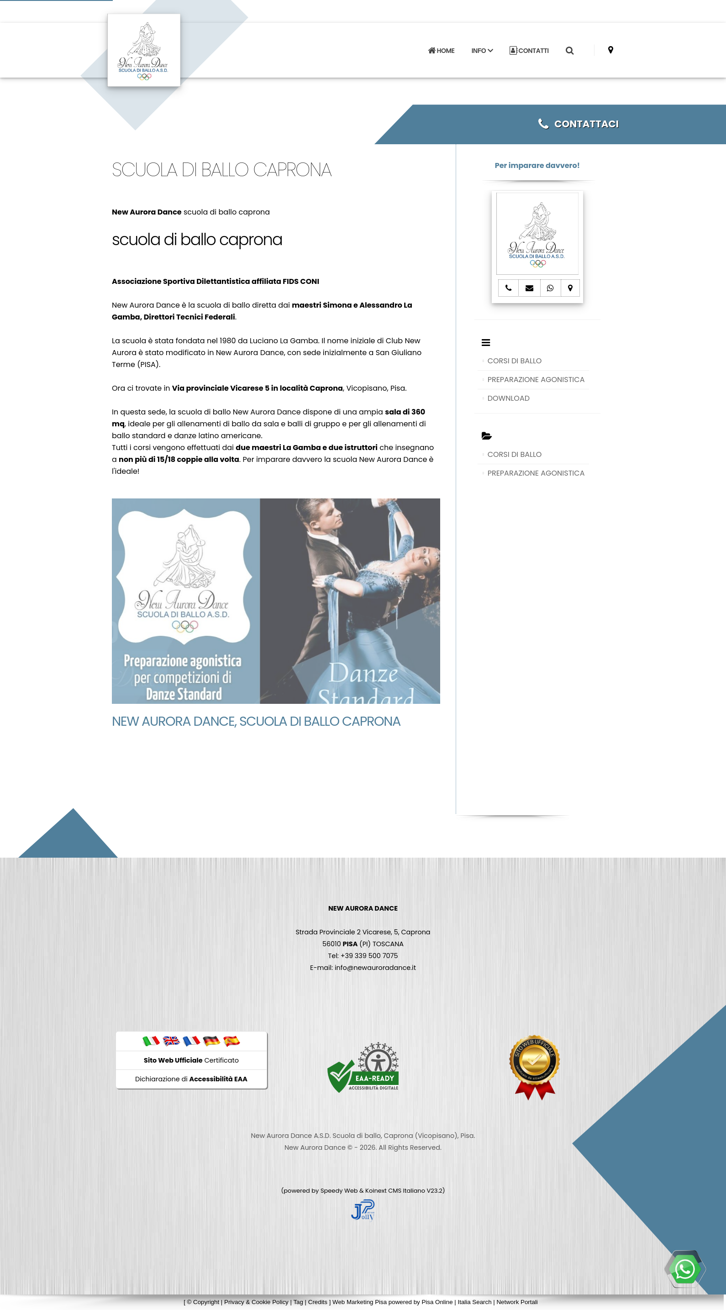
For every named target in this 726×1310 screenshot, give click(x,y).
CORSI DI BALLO (515, 361)
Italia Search (474, 1302)
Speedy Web (339, 1190)
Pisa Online (436, 1302)
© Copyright (203, 1302)
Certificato (191, 1060)
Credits (317, 1302)
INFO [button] (482, 50)
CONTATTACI (578, 124)
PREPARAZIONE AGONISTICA (536, 379)
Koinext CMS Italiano (395, 1190)
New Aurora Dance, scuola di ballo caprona (256, 721)
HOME (441, 50)
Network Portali (516, 1302)
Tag (298, 1302)
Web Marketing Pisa (359, 1302)
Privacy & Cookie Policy (256, 1302)
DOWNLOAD (509, 398)
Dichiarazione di (191, 1079)
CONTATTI (529, 50)
